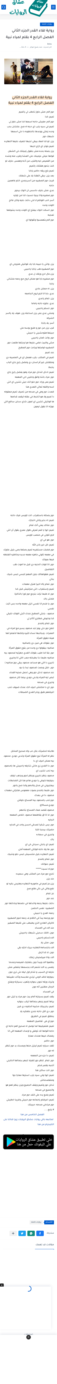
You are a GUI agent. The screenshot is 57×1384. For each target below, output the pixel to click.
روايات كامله (47, 24)
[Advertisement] (28, 471)
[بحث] (3, 7)
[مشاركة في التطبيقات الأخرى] (13, 1233)
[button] (40, 1233)
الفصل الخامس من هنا (32, 1115)
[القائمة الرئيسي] (53, 7)
